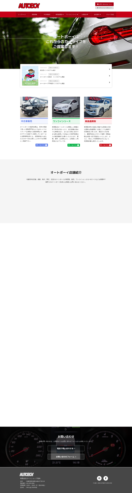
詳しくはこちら (40, 145)
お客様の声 (85, 14)
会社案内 (97, 14)
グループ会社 (110, 14)
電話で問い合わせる (66, 448)
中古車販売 (47, 14)
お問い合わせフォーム (66, 456)
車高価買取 (59, 14)
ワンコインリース (72, 14)
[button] (22, 14)
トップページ (22, 14)
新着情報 (34, 14)
